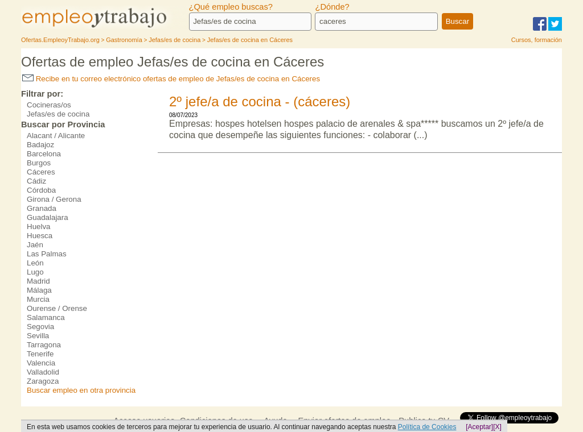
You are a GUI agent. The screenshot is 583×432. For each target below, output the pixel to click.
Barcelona (44, 153)
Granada (41, 208)
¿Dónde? (332, 6)
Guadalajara (47, 217)
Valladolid (43, 372)
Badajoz (40, 144)
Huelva (39, 226)
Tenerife (40, 354)
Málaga (39, 290)
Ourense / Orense (57, 308)
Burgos (39, 163)
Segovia (40, 326)
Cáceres (41, 172)
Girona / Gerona (54, 199)
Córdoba (41, 190)
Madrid (38, 281)
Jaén (35, 244)
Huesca (39, 235)
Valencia (41, 363)
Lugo (35, 272)
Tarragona (44, 344)
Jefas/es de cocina (58, 114)
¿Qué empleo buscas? (231, 6)
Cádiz (36, 181)
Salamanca (46, 317)
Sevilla (38, 335)
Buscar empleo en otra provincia (81, 390)
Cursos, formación (536, 39)
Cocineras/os (49, 105)
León (35, 263)
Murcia (38, 299)
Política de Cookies (427, 427)
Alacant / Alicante (56, 135)
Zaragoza (43, 381)
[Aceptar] (479, 426)
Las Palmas (47, 254)
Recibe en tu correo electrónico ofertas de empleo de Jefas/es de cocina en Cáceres (171, 78)
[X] (497, 426)
